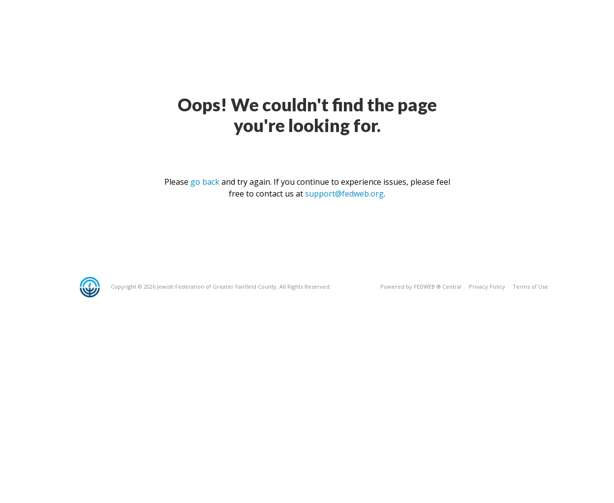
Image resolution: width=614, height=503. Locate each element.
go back (204, 181)
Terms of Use (530, 286)
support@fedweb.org (344, 193)
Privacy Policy (487, 286)
